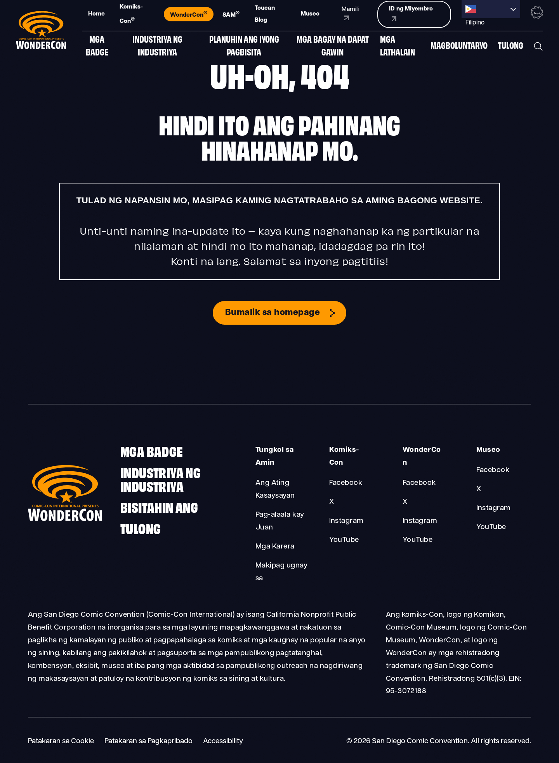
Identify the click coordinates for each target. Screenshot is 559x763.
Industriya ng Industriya (157, 47)
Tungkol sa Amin (274, 456)
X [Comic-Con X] (331, 502)
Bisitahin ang (159, 506)
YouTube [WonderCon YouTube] (417, 540)
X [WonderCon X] (405, 502)
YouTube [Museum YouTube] (491, 527)
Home (96, 14)
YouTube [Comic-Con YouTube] (344, 540)
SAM (231, 14)
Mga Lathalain (397, 47)
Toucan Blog (265, 14)
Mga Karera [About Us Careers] (275, 546)
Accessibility (223, 741)
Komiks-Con (131, 14)
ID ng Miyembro (411, 13)
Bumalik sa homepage (272, 312)
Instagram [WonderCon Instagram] (420, 521)
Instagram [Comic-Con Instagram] (346, 521)
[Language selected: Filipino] (491, 9)
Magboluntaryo (459, 47)
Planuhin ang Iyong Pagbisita (244, 47)
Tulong (510, 47)
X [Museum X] (478, 489)
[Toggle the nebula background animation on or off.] (537, 13)
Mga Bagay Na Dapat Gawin (333, 47)
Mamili (350, 13)
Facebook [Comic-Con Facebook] (346, 483)
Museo (310, 14)
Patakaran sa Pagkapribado (148, 741)
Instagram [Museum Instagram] (493, 508)
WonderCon (188, 14)
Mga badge (97, 47)
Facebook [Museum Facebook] (493, 470)
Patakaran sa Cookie (61, 741)
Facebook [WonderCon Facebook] (419, 483)
